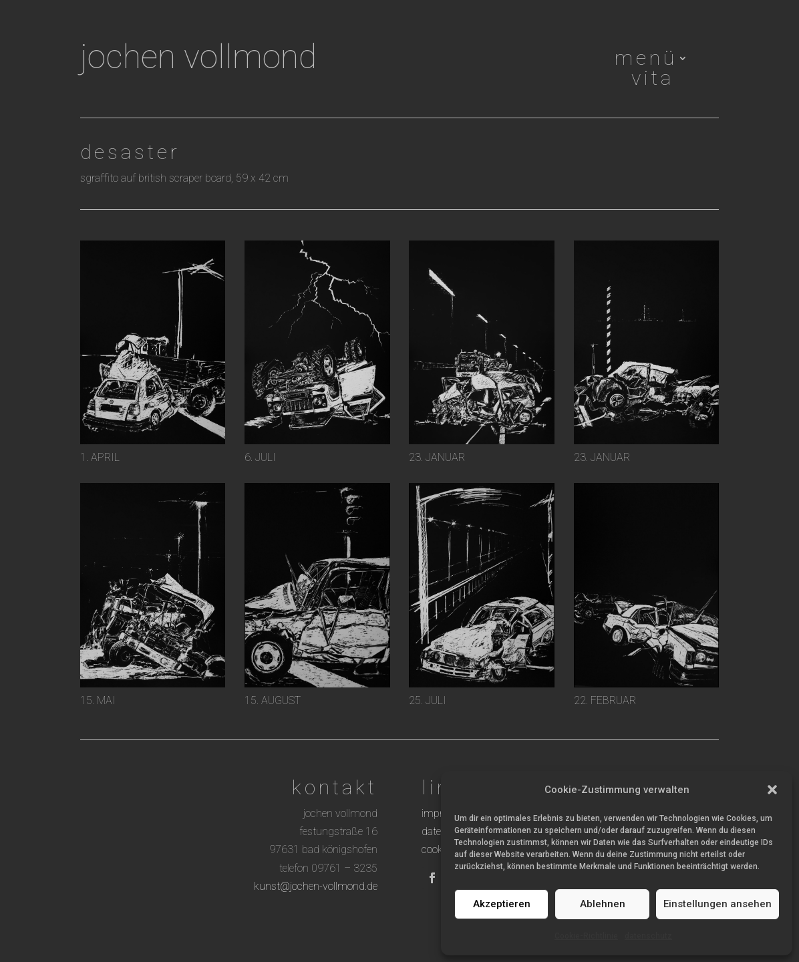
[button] (772, 789)
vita (652, 80)
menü (646, 60)
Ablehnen (602, 904)
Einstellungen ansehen (717, 904)
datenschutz (648, 936)
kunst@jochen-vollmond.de (315, 886)
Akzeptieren (501, 904)
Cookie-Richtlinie (586, 936)
